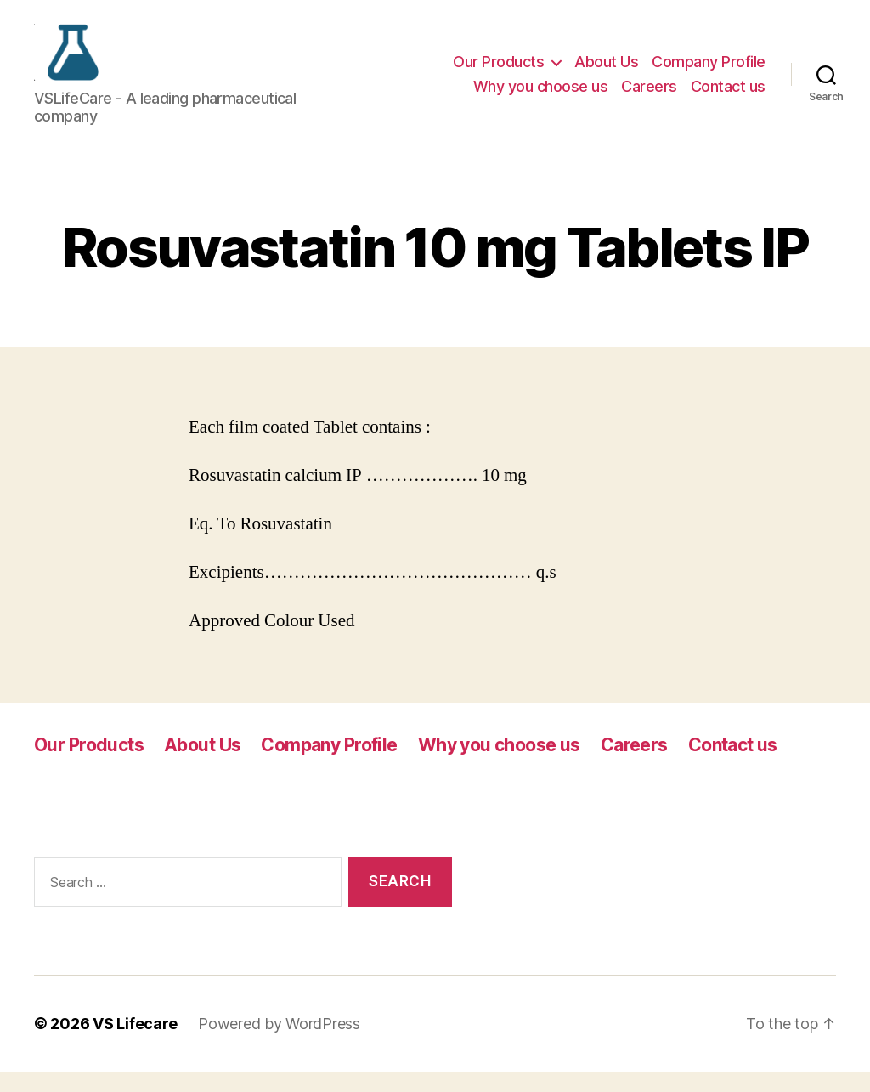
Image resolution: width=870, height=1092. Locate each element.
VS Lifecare (135, 1044)
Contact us (728, 96)
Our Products (498, 71)
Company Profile (708, 71)
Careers (649, 96)
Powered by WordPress (279, 1044)
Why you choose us (540, 96)
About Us (606, 71)
